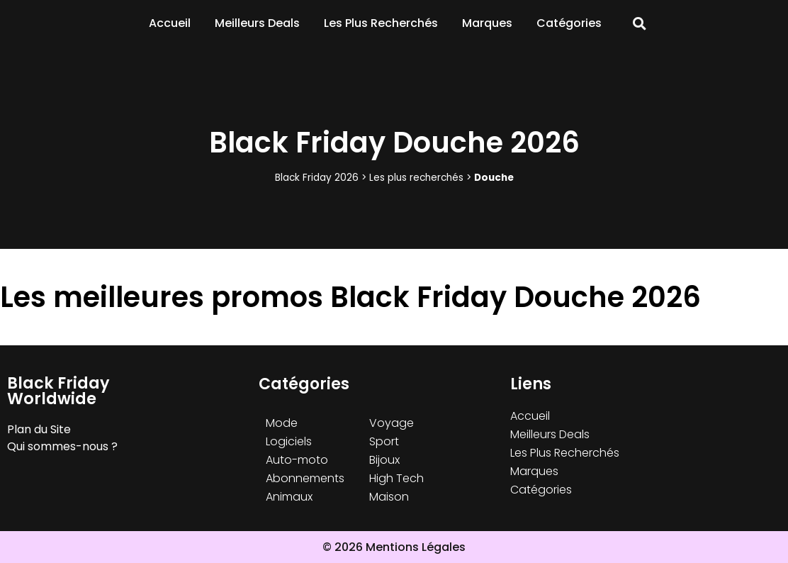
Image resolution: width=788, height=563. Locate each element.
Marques (487, 23)
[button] (639, 23)
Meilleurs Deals (257, 23)
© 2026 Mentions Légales (394, 547)
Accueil (170, 23)
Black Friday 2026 (317, 177)
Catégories (569, 23)
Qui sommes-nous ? (62, 446)
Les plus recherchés (416, 177)
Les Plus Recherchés (381, 23)
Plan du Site (39, 429)
